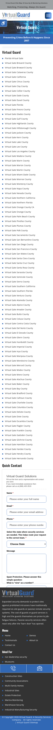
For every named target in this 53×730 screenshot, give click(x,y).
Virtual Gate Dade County (17, 95)
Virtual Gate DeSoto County (18, 412)
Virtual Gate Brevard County (18, 63)
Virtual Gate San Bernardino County (22, 239)
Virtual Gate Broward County (18, 67)
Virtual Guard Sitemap (27, 722)
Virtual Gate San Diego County (19, 244)
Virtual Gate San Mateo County (19, 253)
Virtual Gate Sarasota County (18, 272)
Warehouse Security (14, 704)
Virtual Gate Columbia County (19, 407)
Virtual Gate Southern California (20, 286)
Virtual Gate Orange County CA (19, 207)
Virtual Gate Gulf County (16, 118)
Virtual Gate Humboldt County (19, 342)
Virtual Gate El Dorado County (19, 332)
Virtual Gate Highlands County (19, 123)
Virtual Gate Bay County (16, 388)
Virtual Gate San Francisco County (21, 249)
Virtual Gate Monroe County (18, 179)
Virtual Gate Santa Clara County (20, 258)
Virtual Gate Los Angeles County (20, 151)
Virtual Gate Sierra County (17, 281)
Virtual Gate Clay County (16, 86)
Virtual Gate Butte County (17, 314)
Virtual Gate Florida (14, 104)
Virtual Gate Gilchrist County (18, 439)
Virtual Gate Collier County (17, 91)
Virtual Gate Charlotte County (19, 402)
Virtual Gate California (15, 77)
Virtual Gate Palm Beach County (20, 216)
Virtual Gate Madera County (18, 156)
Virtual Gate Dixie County (17, 416)
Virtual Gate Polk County (16, 230)
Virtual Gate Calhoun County (18, 398)
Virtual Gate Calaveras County (19, 72)
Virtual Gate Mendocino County (19, 360)
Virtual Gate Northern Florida (19, 202)
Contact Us (10, 645)
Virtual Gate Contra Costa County (20, 323)
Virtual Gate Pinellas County (18, 221)
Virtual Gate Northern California (20, 198)
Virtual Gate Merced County (18, 365)
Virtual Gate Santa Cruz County (19, 263)
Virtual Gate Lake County (16, 142)
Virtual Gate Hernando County (19, 458)
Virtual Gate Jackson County (18, 132)
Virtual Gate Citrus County (17, 81)
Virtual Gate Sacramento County (20, 235)
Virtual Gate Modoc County (17, 370)
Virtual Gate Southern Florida (19, 291)
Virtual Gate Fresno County (17, 109)
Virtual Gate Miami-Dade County (20, 174)
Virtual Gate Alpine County (17, 305)
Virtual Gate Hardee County (18, 449)
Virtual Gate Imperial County (18, 346)
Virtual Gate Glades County (17, 114)
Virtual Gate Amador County (18, 309)
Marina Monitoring (14, 700)
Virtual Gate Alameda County (18, 300)
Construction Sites (13, 676)
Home (7, 635)
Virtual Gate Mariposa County (19, 356)
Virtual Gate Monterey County (19, 184)
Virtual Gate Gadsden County (18, 435)
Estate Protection (13, 695)
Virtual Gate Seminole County (19, 277)
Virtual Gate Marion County (18, 165)
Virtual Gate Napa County (17, 188)
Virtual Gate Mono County (17, 374)
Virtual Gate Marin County (17, 160)
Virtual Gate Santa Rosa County (19, 267)
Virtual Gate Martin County (17, 170)
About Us (33, 640)
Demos (32, 635)
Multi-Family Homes (14, 685)
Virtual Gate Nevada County (18, 193)
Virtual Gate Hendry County (18, 453)
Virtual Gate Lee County (16, 146)
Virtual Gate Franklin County (18, 430)
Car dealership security (16, 657)
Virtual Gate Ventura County (18, 295)
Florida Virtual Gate (14, 58)
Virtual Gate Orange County (18, 211)
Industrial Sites (12, 690)
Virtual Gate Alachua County (18, 379)
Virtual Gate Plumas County (18, 225)
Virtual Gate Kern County (16, 137)
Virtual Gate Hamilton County (19, 444)
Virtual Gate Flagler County (17, 425)
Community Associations (16, 681)
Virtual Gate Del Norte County (19, 328)
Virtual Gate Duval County (17, 100)
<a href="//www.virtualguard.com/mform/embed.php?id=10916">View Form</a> (26, 538)
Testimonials (11, 640)
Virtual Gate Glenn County (17, 337)
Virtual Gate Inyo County (16, 351)
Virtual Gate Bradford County (18, 393)
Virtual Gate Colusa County (17, 318)
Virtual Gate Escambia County (19, 421)
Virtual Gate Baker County (17, 384)
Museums (9, 661)
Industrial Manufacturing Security (21, 709)
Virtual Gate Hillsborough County (20, 128)
